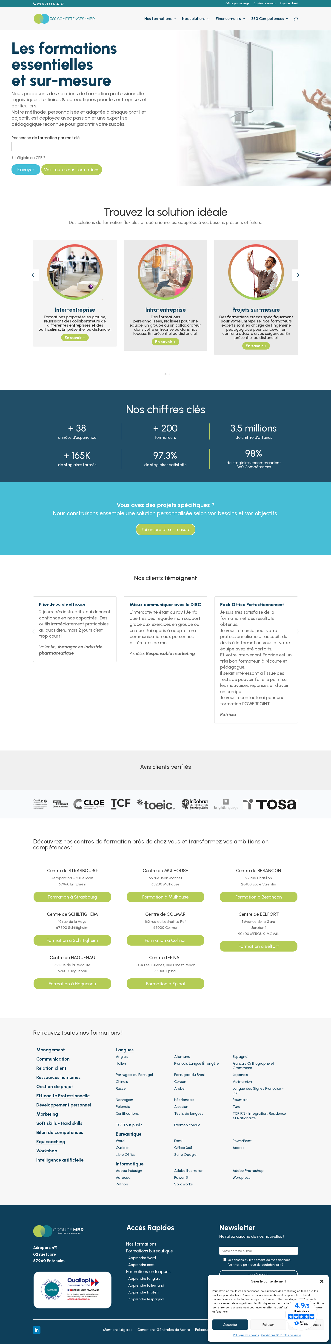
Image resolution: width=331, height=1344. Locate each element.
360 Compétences (267, 19)
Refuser (268, 1325)
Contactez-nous (265, 3)
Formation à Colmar (165, 940)
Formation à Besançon (258, 897)
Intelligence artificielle (59, 1160)
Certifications (127, 1113)
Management (50, 1050)
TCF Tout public (129, 1125)
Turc (236, 1106)
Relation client (51, 1068)
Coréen (180, 1081)
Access (238, 1147)
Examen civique (187, 1125)
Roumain (240, 1100)
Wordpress (242, 1177)
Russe (121, 1088)
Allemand (182, 1056)
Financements (228, 19)
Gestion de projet (54, 1086)
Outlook (123, 1147)
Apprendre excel (141, 1265)
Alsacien (181, 1106)
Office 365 (183, 1147)
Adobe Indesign (129, 1170)
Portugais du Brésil (189, 1074)
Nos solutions (193, 19)
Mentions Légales (117, 1330)
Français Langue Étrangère (196, 1063)
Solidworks (183, 1184)
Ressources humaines (58, 1077)
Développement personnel (63, 1105)
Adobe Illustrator (188, 1170)
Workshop (46, 1151)
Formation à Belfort (259, 946)
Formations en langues (148, 1272)
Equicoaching (50, 1141)
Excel (178, 1141)
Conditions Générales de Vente (281, 1335)
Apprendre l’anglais (144, 1279)
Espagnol (240, 1056)
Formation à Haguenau (72, 983)
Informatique (129, 1164)
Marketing (47, 1114)
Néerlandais (184, 1100)
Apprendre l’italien (143, 1292)
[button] (322, 1281)
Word (120, 1141)
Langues (125, 1050)
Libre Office (126, 1154)
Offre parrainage (237, 3)
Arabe (179, 1088)
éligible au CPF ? (28, 157)
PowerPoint (242, 1141)
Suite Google (185, 1154)
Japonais (240, 1074)
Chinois (122, 1081)
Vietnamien (242, 1081)
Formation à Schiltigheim (72, 940)
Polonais (123, 1106)
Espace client (289, 3)
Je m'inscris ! (259, 1274)
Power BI (181, 1177)
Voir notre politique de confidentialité (255, 1264)
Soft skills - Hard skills (59, 1123)
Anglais (122, 1056)
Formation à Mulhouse (165, 897)
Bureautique (128, 1134)
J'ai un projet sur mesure (165, 529)
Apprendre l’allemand (146, 1286)
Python (122, 1184)
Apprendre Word (142, 1258)
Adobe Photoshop (248, 1170)
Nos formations (158, 19)
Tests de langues (188, 1113)
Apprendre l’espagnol (146, 1299)
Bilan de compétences (59, 1132)
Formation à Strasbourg (72, 897)
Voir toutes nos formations (71, 169)
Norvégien (124, 1100)
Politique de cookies (246, 1335)
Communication (53, 1059)
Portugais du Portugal (134, 1074)
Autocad (123, 1177)
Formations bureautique (149, 1251)
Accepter (230, 1325)
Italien (121, 1063)
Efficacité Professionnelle (63, 1095)
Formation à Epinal (165, 983)
